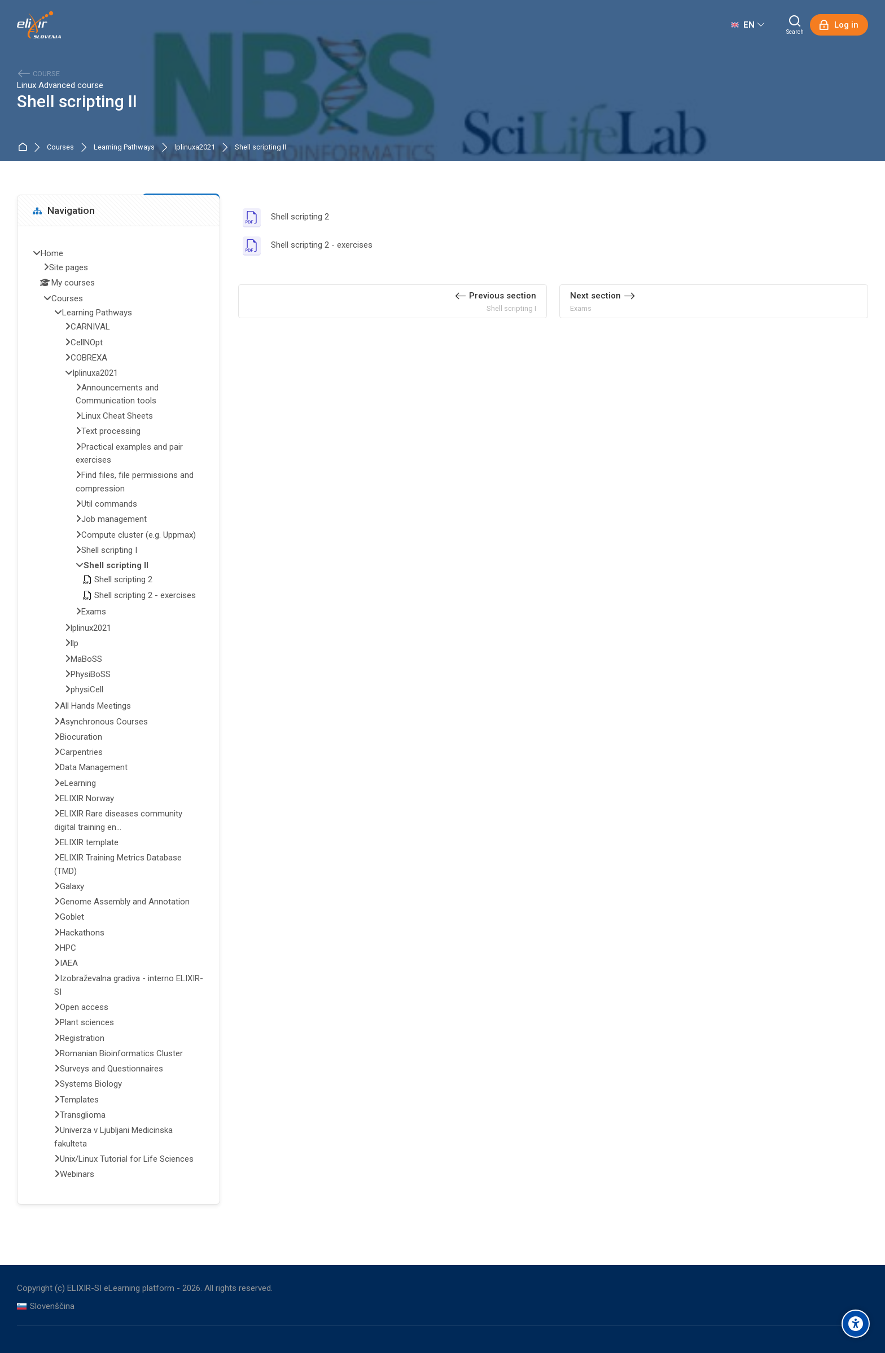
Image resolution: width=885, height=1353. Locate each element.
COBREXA (89, 358)
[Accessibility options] (856, 1324)
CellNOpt (87, 342)
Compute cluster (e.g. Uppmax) (138, 535)
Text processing (111, 431)
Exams (93, 612)
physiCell (87, 689)
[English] (747, 25)
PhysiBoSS (91, 674)
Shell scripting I (109, 550)
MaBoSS (86, 659)
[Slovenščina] (46, 1306)
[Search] (795, 25)
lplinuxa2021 (194, 147)
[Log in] (839, 25)
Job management (114, 519)
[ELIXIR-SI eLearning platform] (39, 24)
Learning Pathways (124, 147)
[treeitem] (118, 715)
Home (24, 147)
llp (74, 643)
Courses (60, 147)
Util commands (109, 504)
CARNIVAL (90, 327)
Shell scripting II (260, 147)
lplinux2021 (91, 628)
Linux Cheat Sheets (117, 416)
